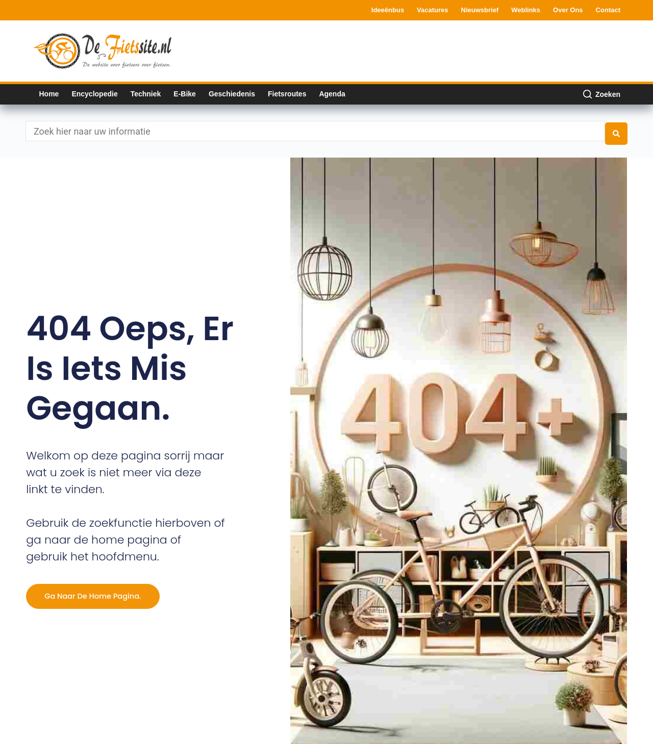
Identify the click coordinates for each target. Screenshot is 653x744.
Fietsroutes (287, 94)
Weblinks (525, 10)
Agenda (332, 94)
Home (49, 94)
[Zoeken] (601, 94)
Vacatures (432, 10)
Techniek (146, 94)
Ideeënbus (387, 10)
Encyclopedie (94, 94)
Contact (608, 10)
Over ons (568, 10)
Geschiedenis (232, 94)
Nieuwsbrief (480, 10)
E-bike (184, 94)
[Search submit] (616, 128)
